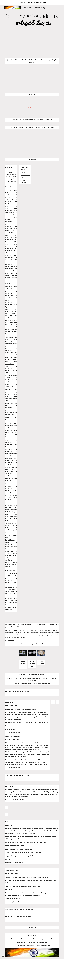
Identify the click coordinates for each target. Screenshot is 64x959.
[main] (32, 19)
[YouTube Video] (27, 78)
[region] (32, 2)
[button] (2, 7)
